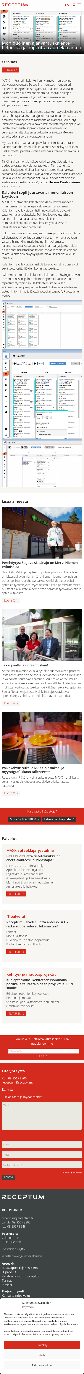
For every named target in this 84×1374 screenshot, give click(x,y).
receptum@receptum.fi (18, 1082)
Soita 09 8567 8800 (23, 819)
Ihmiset (7, 1284)
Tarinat (7, 1280)
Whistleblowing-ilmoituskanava (22, 1256)
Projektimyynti (13, 1291)
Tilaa (40, 1056)
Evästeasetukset (42, 1365)
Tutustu (15, 894)
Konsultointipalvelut (16, 1295)
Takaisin (12, 70)
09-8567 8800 (17, 1078)
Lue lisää (9, 600)
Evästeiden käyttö (13, 1249)
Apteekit (8, 1263)
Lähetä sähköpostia (58, 819)
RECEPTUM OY (12, 1210)
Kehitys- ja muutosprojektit (21, 1276)
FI (64, 5)
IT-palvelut (9, 1272)
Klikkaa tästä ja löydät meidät (22, 1097)
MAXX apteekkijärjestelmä (20, 1267)
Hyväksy (42, 1345)
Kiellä (42, 1355)
